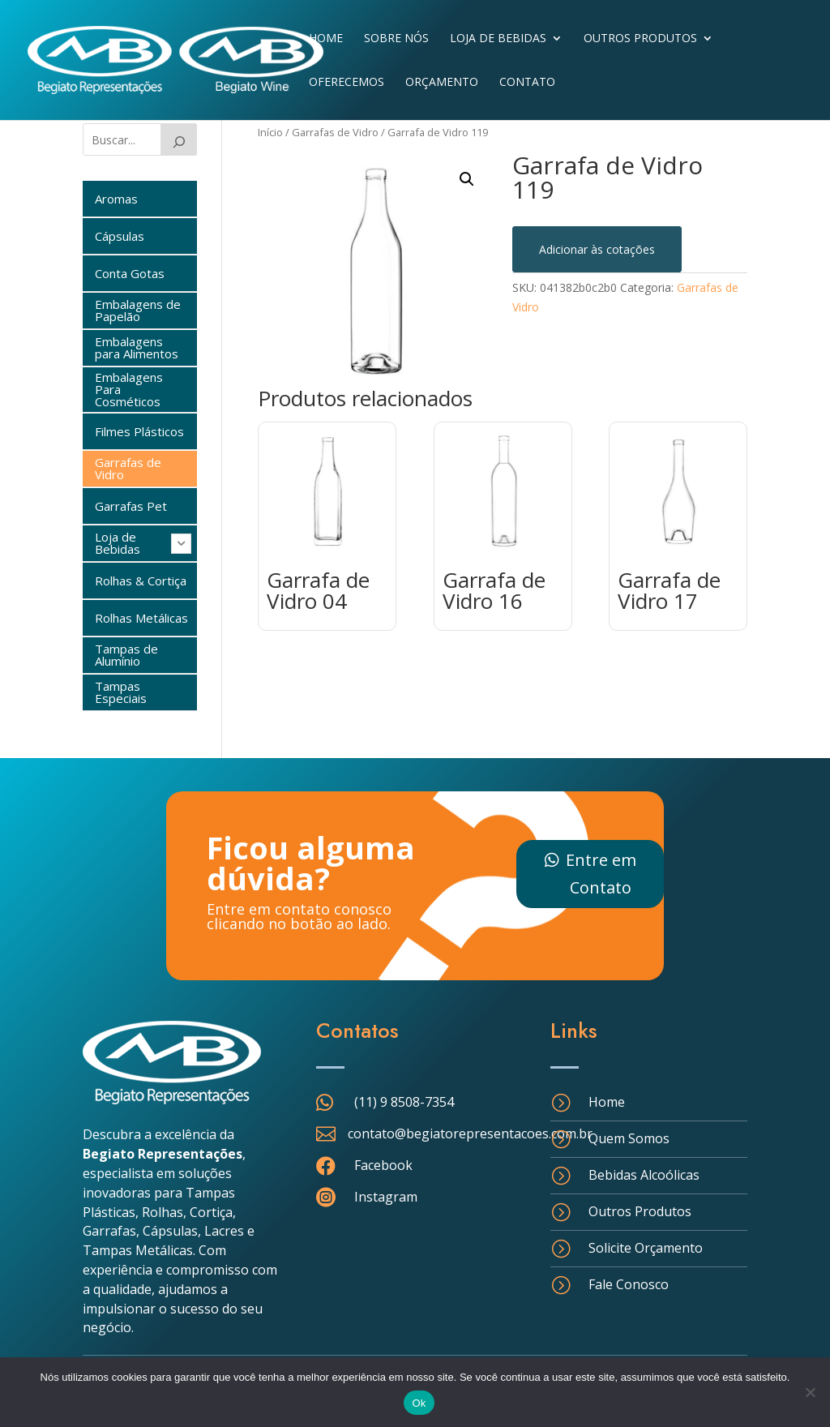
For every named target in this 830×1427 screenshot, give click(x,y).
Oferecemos (346, 82)
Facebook (383, 1165)
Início (270, 132)
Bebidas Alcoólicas (644, 1175)
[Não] (810, 1392)
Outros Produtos (640, 38)
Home (326, 38)
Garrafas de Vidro (335, 132)
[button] (466, 179)
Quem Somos (629, 1138)
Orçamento (441, 82)
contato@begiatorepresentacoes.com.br (470, 1133)
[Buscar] (179, 139)
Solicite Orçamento (645, 1248)
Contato (527, 82)
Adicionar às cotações (597, 249)
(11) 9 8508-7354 (404, 1102)
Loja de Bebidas (498, 38)
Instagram (385, 1197)
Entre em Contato (601, 873)
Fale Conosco (628, 1284)
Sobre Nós (396, 38)
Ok (419, 1403)
